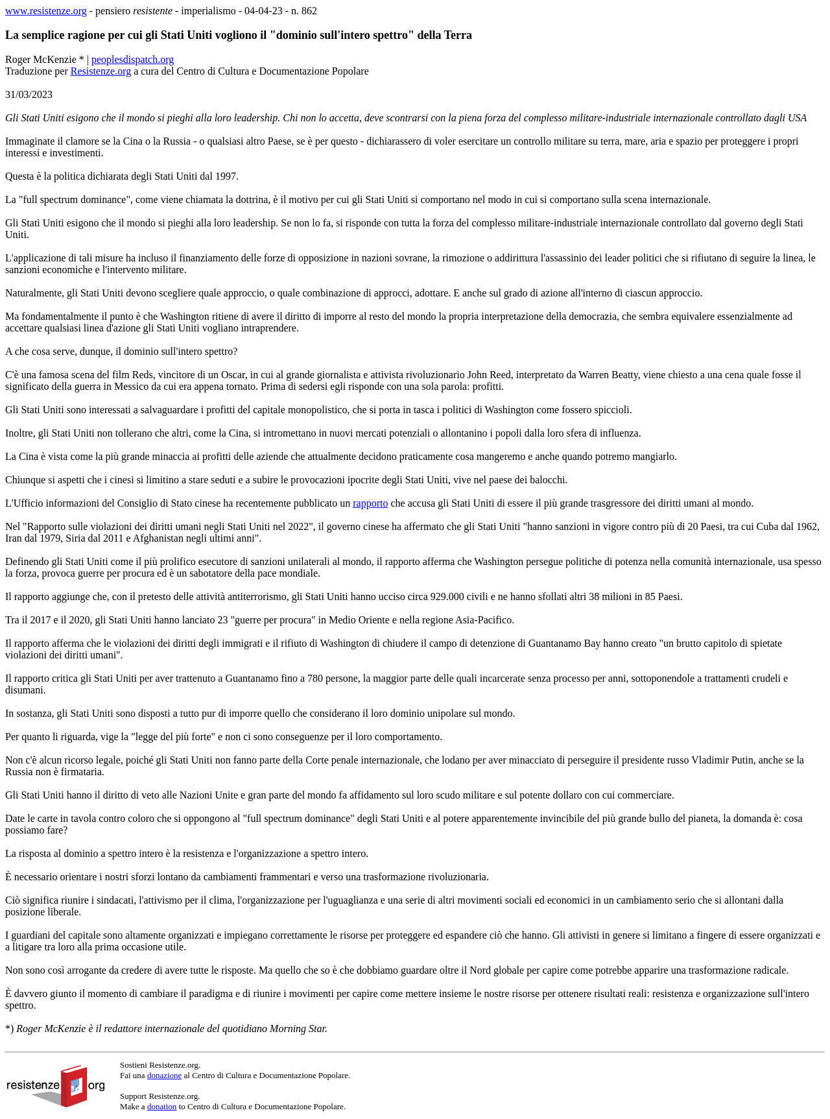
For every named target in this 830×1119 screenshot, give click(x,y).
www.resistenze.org (46, 10)
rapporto (370, 503)
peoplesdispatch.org (132, 59)
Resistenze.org (101, 71)
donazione (164, 1075)
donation (162, 1106)
